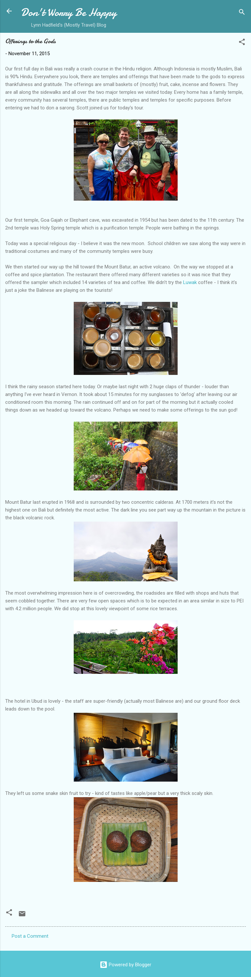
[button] (242, 43)
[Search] (242, 13)
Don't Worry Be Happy (69, 12)
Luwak (190, 282)
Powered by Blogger (125, 965)
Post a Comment (30, 936)
